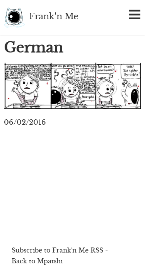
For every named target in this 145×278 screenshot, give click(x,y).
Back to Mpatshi (37, 261)
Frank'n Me (14, 17)
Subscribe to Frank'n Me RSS (57, 250)
